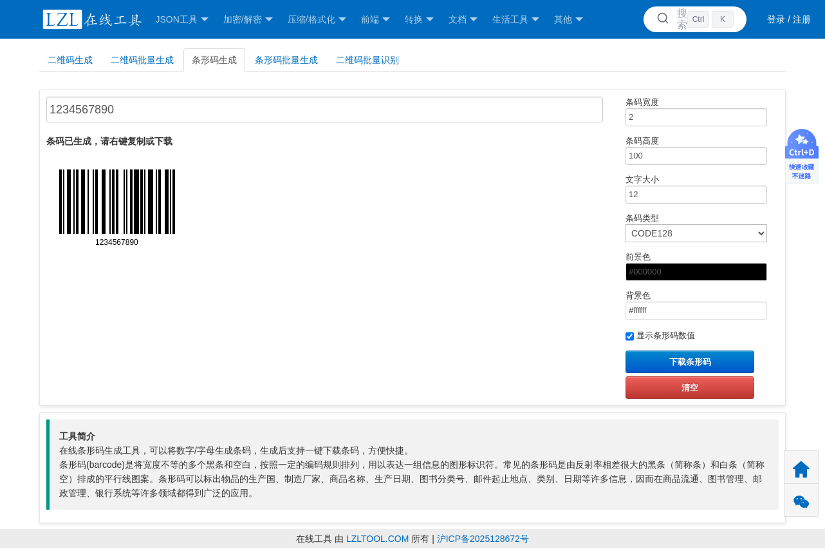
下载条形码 (690, 362)
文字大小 (690, 189)
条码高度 (690, 150)
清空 (689, 387)
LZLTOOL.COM (377, 539)
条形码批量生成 (286, 60)
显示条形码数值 (660, 336)
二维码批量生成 (142, 60)
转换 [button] (419, 19)
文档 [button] (463, 19)
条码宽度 (690, 111)
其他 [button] (568, 19)
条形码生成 (214, 60)
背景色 (690, 305)
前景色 (690, 266)
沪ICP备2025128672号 (483, 539)
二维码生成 (70, 60)
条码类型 (690, 227)
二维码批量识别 (367, 60)
